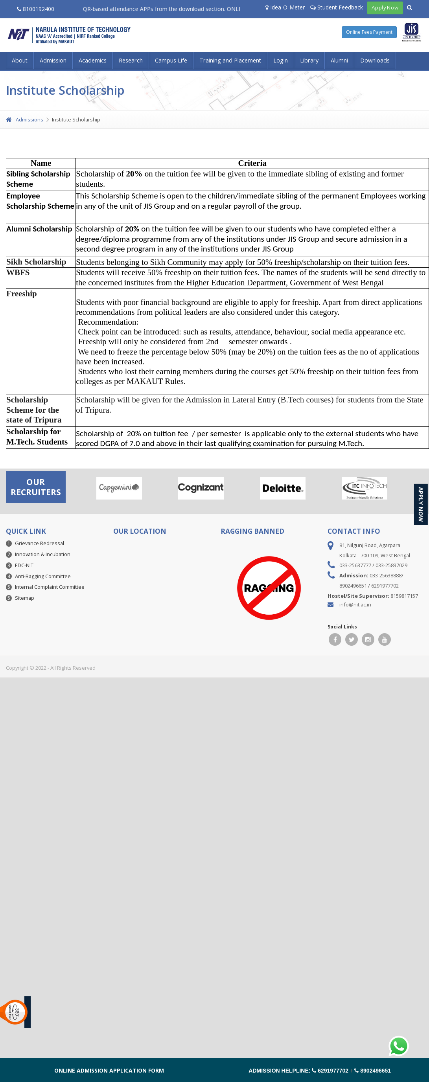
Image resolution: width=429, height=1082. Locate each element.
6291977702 (385, 585)
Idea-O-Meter (285, 7)
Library (309, 60)
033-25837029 (391, 565)
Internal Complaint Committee (50, 586)
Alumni (339, 60)
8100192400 (35, 9)
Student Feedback (336, 7)
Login (280, 60)
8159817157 (404, 595)
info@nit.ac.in (355, 604)
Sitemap (24, 597)
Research (131, 60)
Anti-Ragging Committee (43, 576)
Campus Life (171, 60)
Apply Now (385, 7)
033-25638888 (385, 575)
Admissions (24, 119)
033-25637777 (355, 565)
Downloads (375, 60)
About (20, 60)
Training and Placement (230, 60)
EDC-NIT (24, 565)
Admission (53, 60)
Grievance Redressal (39, 543)
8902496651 (353, 585)
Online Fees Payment (369, 32)
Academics (93, 60)
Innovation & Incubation (42, 554)
